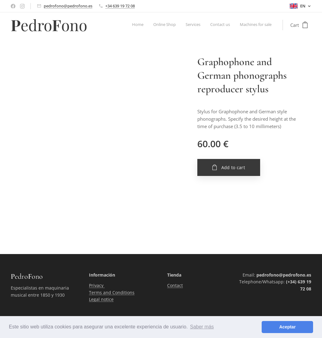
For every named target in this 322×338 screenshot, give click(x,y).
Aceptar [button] (287, 326)
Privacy (97, 286)
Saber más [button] (202, 326)
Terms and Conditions (112, 292)
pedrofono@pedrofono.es (68, 6)
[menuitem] (234, 25)
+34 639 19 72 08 (120, 6)
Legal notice (101, 300)
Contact (175, 286)
